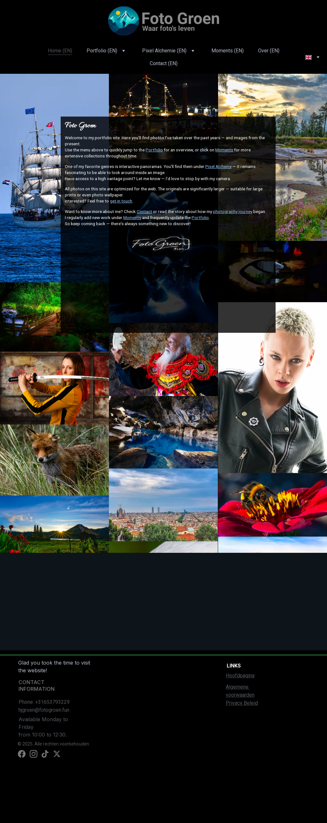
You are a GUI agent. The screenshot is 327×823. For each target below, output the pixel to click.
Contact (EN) (164, 63)
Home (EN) (60, 51)
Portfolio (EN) (102, 51)
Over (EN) (268, 51)
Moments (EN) (227, 51)
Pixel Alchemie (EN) (164, 51)
